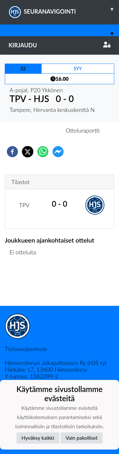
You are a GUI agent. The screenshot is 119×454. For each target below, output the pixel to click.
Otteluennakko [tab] (37, 130)
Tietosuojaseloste (26, 348)
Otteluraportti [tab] (83, 130)
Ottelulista (25, 284)
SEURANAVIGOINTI (64, 9)
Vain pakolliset (82, 438)
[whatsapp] (43, 151)
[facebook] (12, 151)
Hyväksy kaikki (38, 438)
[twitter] (27, 151)
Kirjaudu (59, 45)
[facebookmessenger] (58, 151)
